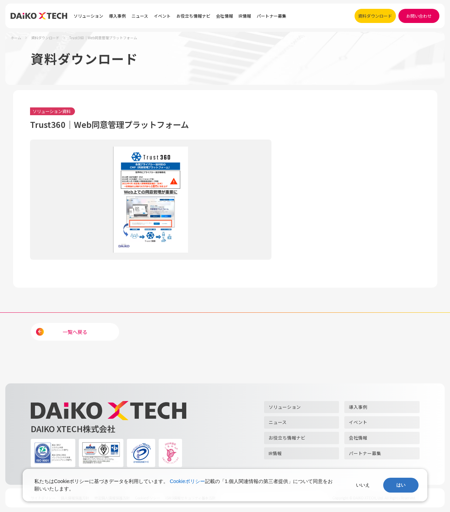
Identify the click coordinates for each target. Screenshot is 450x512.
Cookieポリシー (187, 481)
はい (400, 485)
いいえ (363, 485)
